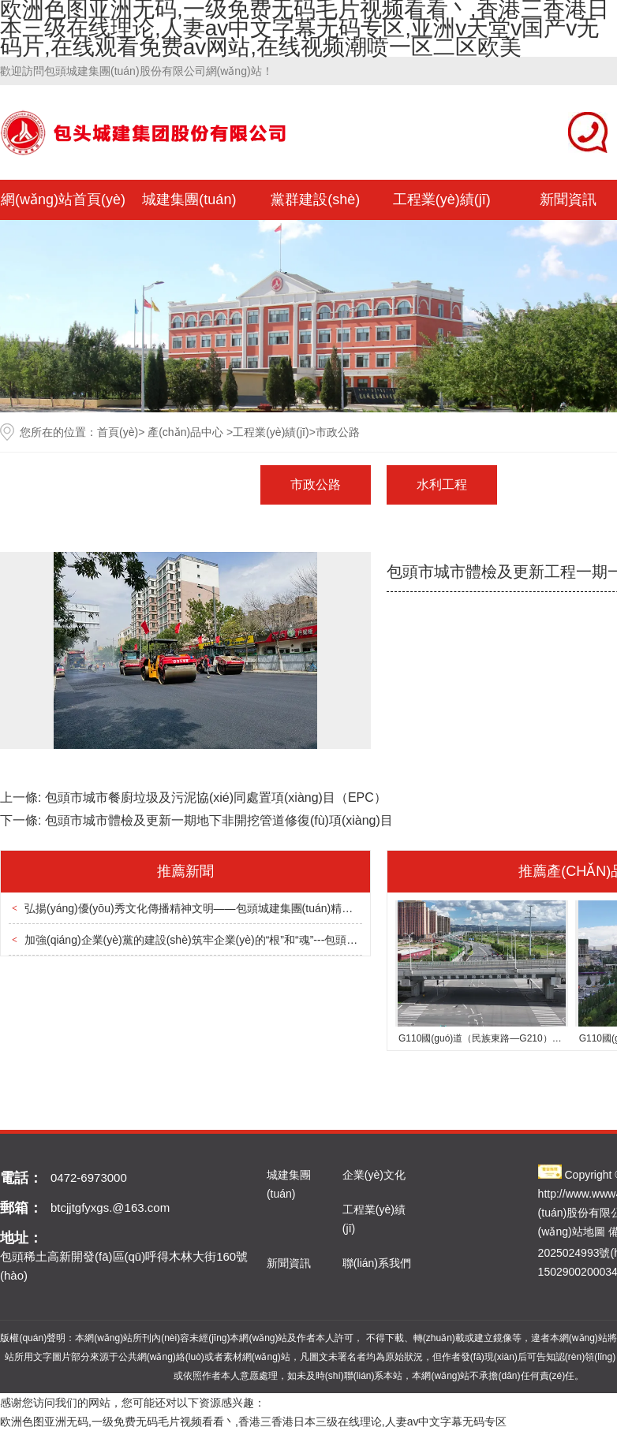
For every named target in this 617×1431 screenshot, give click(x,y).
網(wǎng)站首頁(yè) (63, 199)
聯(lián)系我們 (376, 1263)
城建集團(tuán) (189, 199)
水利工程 (442, 484)
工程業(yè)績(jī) (442, 199)
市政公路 (315, 484)
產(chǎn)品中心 (185, 432)
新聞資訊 (289, 1263)
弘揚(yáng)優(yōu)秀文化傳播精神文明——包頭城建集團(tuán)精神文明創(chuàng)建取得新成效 (259, 908)
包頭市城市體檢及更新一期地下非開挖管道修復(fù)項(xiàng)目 (219, 820)
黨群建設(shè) (315, 199)
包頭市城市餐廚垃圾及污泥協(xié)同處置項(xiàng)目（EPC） (216, 797)
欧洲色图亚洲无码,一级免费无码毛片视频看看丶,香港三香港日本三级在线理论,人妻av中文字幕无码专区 (253, 1421)
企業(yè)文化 (374, 1174)
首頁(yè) (117, 432)
